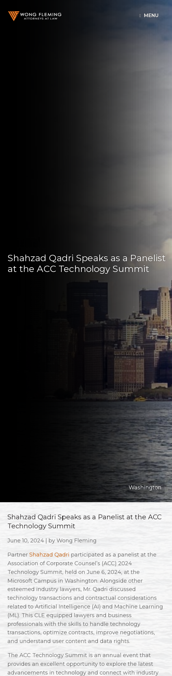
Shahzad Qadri (49, 554)
